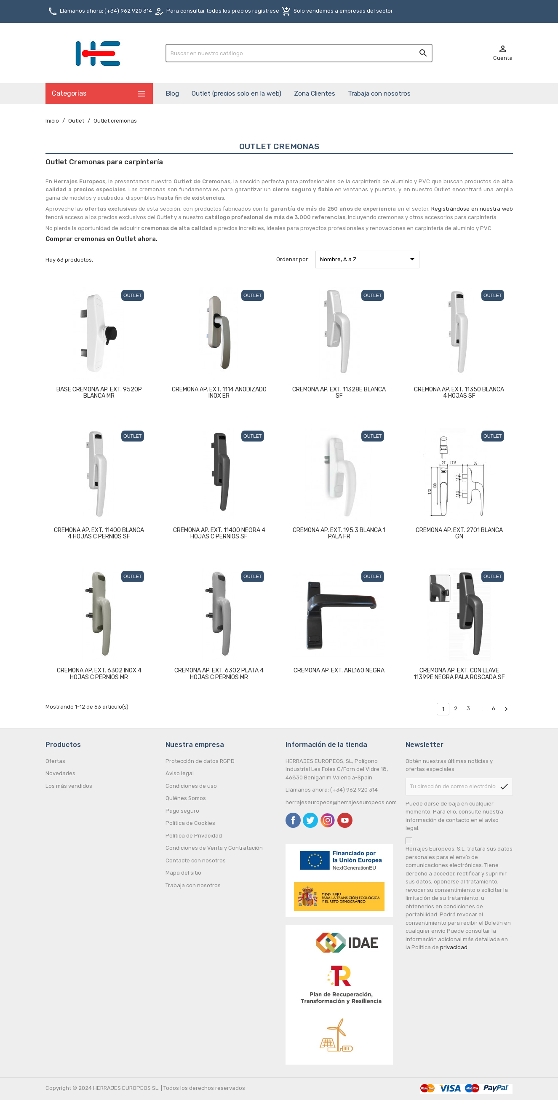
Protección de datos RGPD (200, 761)
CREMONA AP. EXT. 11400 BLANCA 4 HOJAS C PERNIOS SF (99, 533)
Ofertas (55, 761)
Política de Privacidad (194, 835)
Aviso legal (180, 773)
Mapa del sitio (183, 873)
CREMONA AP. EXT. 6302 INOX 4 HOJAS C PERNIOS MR (99, 673)
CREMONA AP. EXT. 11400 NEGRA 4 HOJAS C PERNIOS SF (219, 533)
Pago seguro (182, 811)
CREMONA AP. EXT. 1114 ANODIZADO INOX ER (219, 392)
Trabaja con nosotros (379, 93)
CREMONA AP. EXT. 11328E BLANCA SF (339, 392)
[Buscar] (299, 53)
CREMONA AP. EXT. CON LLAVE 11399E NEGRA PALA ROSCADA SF (459, 673)
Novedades (60, 773)
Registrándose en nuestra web (472, 209)
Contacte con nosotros (196, 860)
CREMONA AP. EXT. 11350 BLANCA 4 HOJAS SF (459, 392)
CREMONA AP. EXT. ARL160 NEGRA (339, 670)
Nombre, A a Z (368, 259)
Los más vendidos (68, 786)
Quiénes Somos (186, 798)
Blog (172, 93)
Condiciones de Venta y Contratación (214, 848)
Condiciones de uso (191, 786)
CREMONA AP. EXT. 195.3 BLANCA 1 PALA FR (339, 533)
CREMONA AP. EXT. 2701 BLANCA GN (459, 533)
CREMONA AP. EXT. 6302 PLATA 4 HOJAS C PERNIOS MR (219, 673)
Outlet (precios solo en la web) (236, 93)
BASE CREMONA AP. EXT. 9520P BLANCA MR (99, 392)
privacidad (453, 947)
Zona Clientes (314, 93)
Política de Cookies (190, 823)
